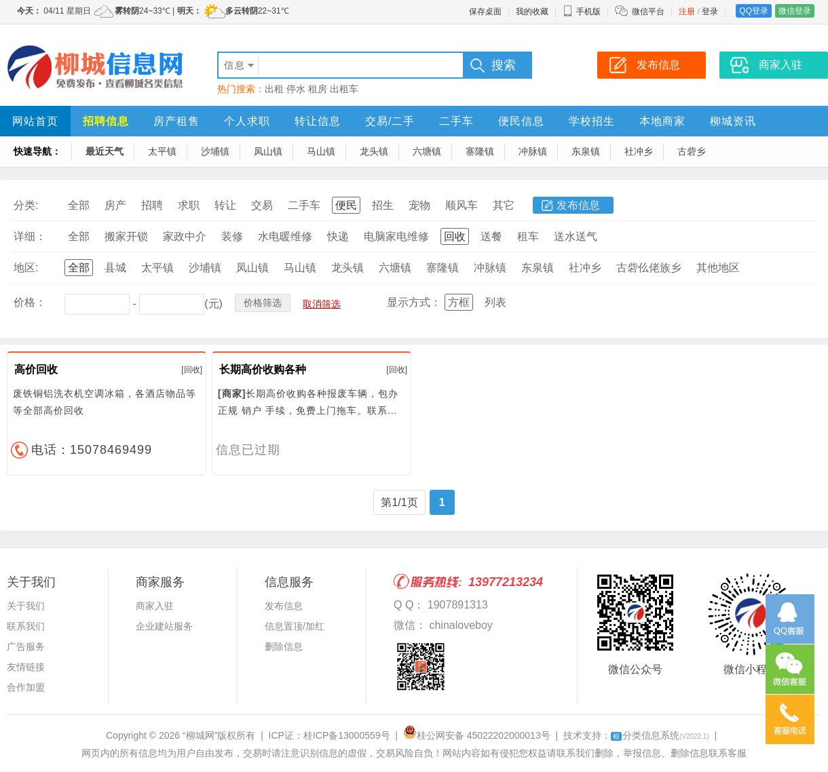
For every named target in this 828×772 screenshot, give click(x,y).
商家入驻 (155, 605)
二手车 (456, 121)
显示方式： (414, 302)
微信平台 (648, 11)
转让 (225, 205)
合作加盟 (26, 687)
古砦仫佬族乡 (648, 267)
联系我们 (26, 626)
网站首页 (35, 121)
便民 (346, 205)
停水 (295, 88)
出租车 (344, 88)
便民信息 (521, 121)
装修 (232, 236)
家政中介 (184, 236)
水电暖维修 (285, 236)
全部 (79, 205)
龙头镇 (374, 151)
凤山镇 (268, 151)
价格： (30, 302)
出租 (274, 88)
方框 (459, 302)
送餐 (491, 236)
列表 (495, 302)
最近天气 (105, 151)
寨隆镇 (480, 151)
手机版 (582, 11)
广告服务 (26, 646)
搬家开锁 (126, 236)
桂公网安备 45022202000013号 (476, 735)
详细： (30, 236)
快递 (338, 236)
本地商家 (662, 121)
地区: (26, 267)
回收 (455, 236)
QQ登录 (753, 11)
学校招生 (592, 121)
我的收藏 (532, 11)
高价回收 (36, 369)
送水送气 (575, 236)
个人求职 (247, 121)
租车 (528, 236)
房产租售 (176, 121)
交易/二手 (390, 121)
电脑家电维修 (396, 236)
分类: (26, 205)
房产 (115, 205)
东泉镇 (585, 151)
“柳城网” (200, 735)
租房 (317, 88)
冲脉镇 (533, 151)
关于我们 (26, 605)
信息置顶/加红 (294, 626)
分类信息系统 (660, 735)
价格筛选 (263, 302)
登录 (710, 11)
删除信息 (284, 646)
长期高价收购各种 (262, 369)
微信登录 (794, 11)
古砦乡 (691, 151)
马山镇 (321, 151)
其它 (503, 205)
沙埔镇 (215, 151)
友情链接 (26, 666)
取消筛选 (322, 303)
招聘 (152, 205)
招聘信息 (106, 121)
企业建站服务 (164, 626)
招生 (383, 205)
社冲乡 (638, 151)
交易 (262, 205)
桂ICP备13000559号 (346, 735)
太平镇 (162, 151)
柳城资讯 (733, 121)
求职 (189, 205)
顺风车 (461, 205)
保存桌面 (485, 11)
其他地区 (718, 267)
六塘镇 (427, 151)
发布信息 (578, 205)
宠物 (419, 205)
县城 (115, 267)
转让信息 (318, 121)
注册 (687, 11)
